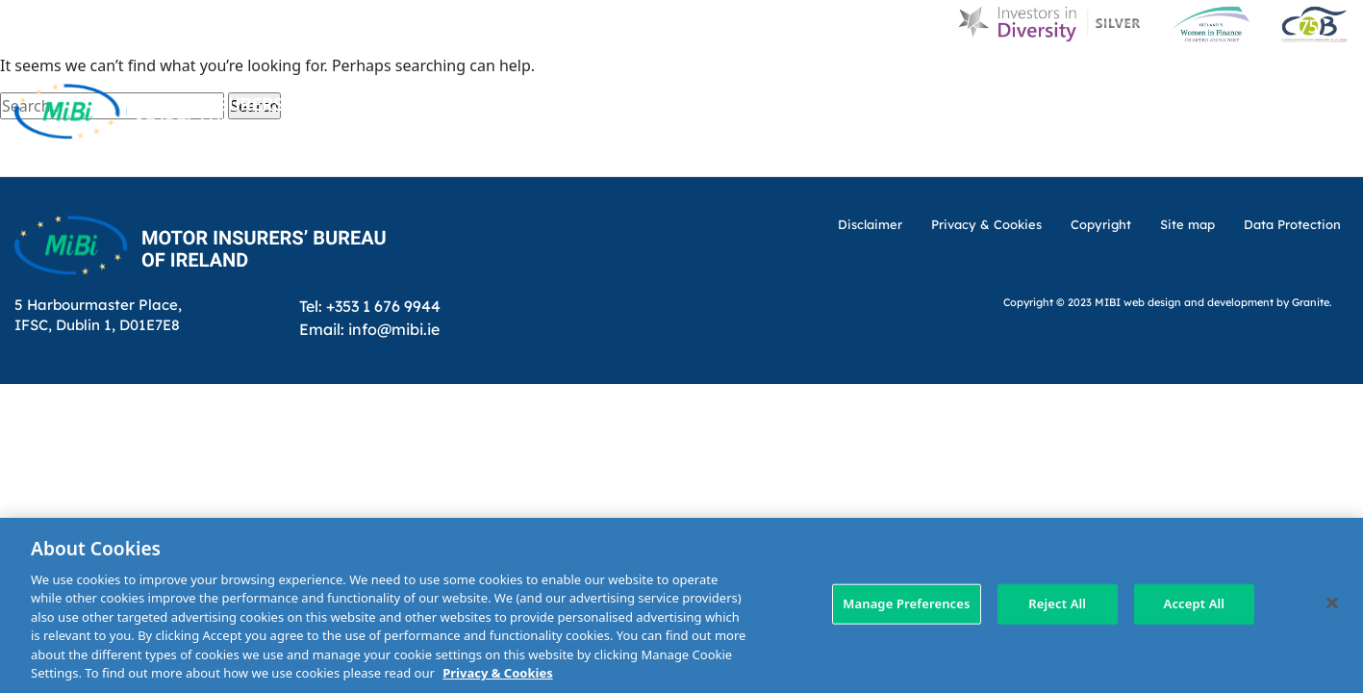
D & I (665, 79)
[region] (681, 605)
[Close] (1332, 602)
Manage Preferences (906, 603)
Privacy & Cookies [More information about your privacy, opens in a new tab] (497, 672)
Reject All (1057, 603)
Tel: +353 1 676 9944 (370, 305)
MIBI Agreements (733, 151)
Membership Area (1278, 151)
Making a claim (890, 151)
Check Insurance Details (1081, 151)
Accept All (1194, 603)
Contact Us (1161, 79)
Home (594, 79)
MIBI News (861, 79)
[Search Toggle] (1332, 79)
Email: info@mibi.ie (369, 329)
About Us (751, 79)
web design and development (1198, 302)
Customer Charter (1009, 79)
